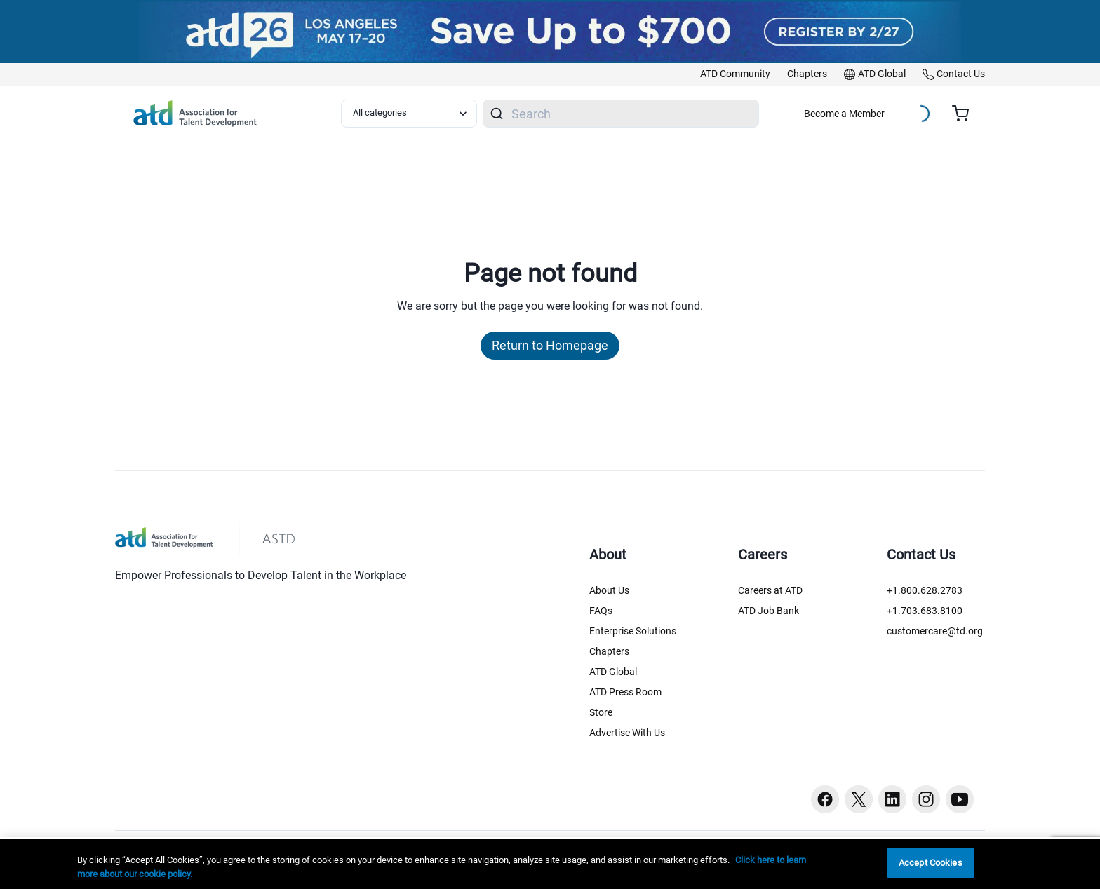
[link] (735, 74)
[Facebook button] (825, 799)
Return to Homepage (550, 345)
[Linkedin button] (892, 799)
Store (600, 712)
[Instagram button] (926, 799)
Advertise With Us (627, 732)
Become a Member (844, 113)
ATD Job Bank (768, 610)
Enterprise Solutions (632, 631)
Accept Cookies (930, 862)
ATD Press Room (625, 692)
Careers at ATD (770, 590)
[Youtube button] (960, 799)
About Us (609, 590)
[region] (550, 864)
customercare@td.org (935, 631)
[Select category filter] (409, 114)
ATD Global (613, 671)
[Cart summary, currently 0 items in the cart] (965, 114)
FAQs (600, 610)
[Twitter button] (859, 799)
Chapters (609, 651)
